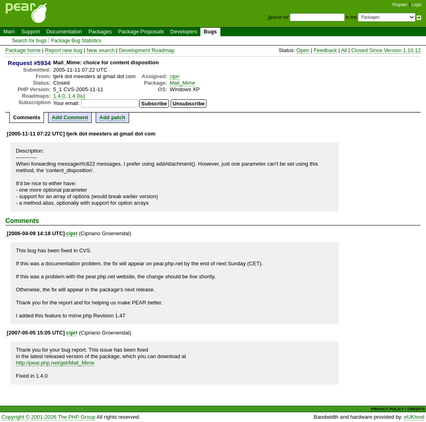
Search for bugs (29, 41)
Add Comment (70, 117)
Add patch (112, 117)
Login (417, 4)
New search (101, 50)
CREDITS (416, 409)
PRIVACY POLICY (387, 409)
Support (30, 31)
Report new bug (63, 50)
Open (303, 50)
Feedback (325, 50)
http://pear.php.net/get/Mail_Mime (55, 363)
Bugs (210, 31)
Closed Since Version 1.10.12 (386, 50)
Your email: (66, 103)
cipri (175, 76)
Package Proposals (141, 31)
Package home (23, 50)
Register (400, 4)
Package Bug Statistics (76, 41)
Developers (183, 31)
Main (9, 31)
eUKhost (414, 417)
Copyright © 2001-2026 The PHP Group (48, 417)
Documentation (64, 31)
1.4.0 (59, 96)
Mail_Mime (182, 83)
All (344, 50)
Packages (100, 31)
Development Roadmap (147, 50)
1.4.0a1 (77, 96)
